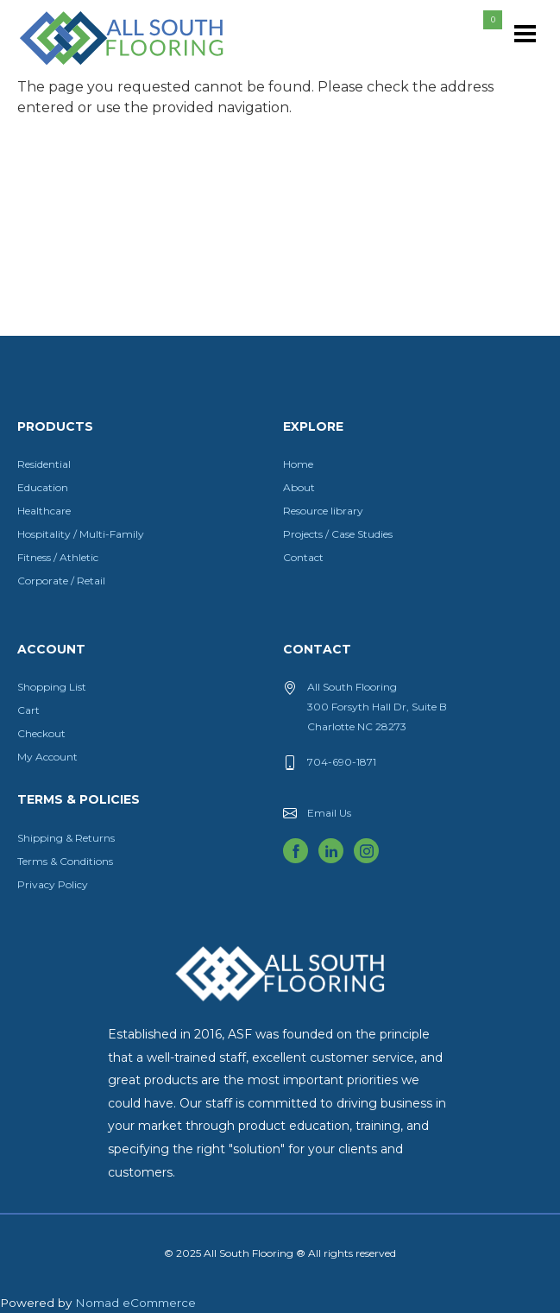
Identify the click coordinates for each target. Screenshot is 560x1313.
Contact (303, 557)
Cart (28, 710)
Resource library (323, 510)
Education (42, 487)
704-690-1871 (341, 761)
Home (298, 464)
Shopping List (51, 686)
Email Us (329, 812)
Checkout (41, 733)
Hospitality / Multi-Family (80, 533)
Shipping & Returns (66, 837)
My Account (47, 756)
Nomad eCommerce (135, 1303)
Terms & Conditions (65, 861)
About (299, 487)
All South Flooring (80, 66)
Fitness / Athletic (57, 557)
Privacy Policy (52, 884)
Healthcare (44, 510)
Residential (44, 464)
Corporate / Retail (61, 580)
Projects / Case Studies (338, 533)
